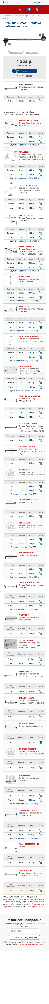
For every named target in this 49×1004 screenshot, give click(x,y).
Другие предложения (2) (24, 178)
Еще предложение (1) (24, 300)
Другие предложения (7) (24, 271)
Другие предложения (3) (24, 145)
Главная (6, 15)
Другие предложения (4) (24, 390)
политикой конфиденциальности (30, 944)
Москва (8, 2)
